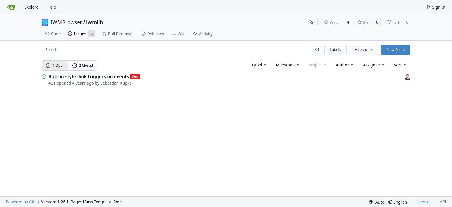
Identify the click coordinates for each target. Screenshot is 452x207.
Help (51, 7)
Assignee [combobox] (374, 65)
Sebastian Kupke (116, 83)
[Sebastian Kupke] (407, 76)
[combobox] (259, 65)
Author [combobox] (345, 65)
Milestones (363, 49)
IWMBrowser (66, 22)
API (443, 201)
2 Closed (82, 65)
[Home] (11, 7)
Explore (31, 7)
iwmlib (94, 22)
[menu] (400, 65)
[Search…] (317, 50)
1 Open (55, 65)
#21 (52, 83)
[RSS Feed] (311, 22)
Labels (335, 49)
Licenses (423, 201)
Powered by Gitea (22, 201)
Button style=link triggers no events (88, 76)
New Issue (396, 49)
